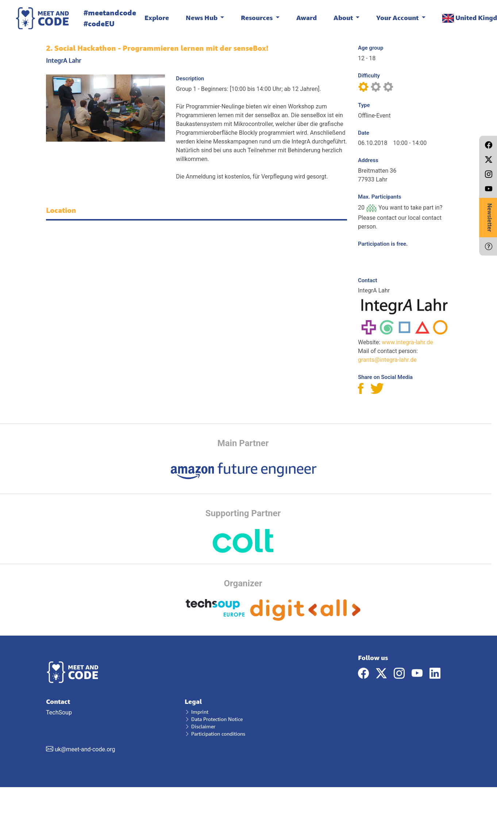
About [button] (344, 18)
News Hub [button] (202, 18)
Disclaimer (200, 726)
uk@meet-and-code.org (85, 749)
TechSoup (110, 725)
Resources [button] (257, 18)
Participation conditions (215, 734)
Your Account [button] (398, 18)
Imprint (196, 712)
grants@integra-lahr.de (387, 359)
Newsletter (489, 217)
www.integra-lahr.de (407, 342)
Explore (157, 18)
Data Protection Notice (214, 719)
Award (306, 18)
